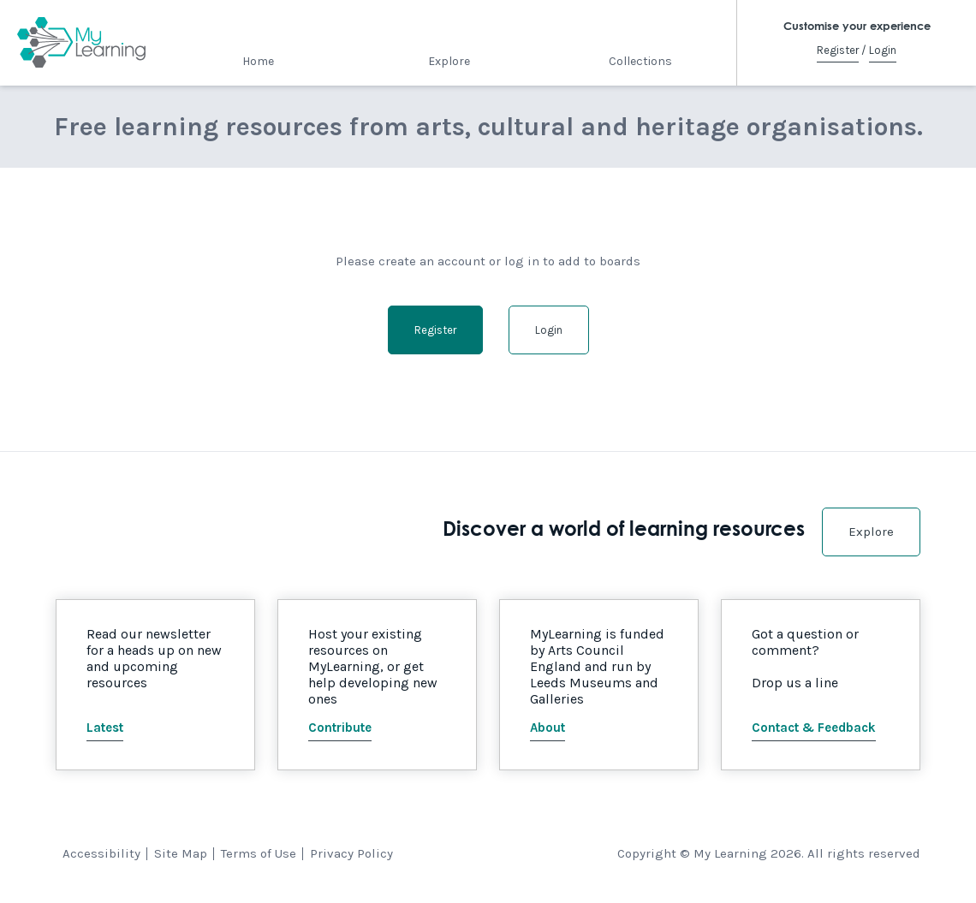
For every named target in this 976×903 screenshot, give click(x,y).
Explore (449, 61)
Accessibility (101, 853)
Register (838, 50)
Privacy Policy (351, 853)
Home (258, 61)
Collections (640, 61)
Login (882, 50)
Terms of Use (258, 853)
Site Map (180, 853)
